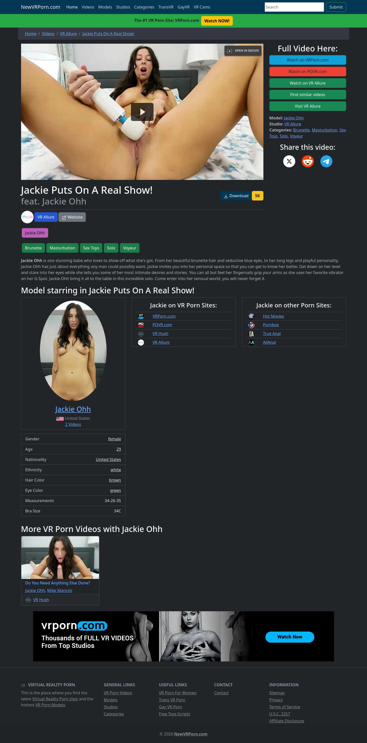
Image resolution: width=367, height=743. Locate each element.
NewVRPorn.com (40, 7)
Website (72, 217)
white (116, 469)
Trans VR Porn (172, 700)
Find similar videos (307, 94)
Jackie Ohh (294, 118)
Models (105, 7)
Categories (144, 7)
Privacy (276, 700)
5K (257, 195)
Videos (88, 7)
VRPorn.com (164, 316)
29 (118, 449)
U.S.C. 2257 (279, 714)
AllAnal (269, 342)
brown (115, 480)
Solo (284, 136)
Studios (123, 7)
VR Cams (202, 7)
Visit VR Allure (308, 106)
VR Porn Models (50, 705)
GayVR (184, 7)
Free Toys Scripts (174, 714)
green (115, 490)
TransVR (165, 7)
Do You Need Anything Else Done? (57, 583)
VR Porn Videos (118, 693)
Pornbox (271, 324)
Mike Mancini (59, 590)
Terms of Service (284, 707)
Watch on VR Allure (307, 83)
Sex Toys (91, 248)
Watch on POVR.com (307, 71)
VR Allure (46, 217)
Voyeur (296, 136)
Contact (221, 693)
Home (72, 7)
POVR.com (162, 324)
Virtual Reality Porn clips (55, 699)
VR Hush (160, 333)
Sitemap (277, 693)
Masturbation (324, 130)
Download (236, 195)
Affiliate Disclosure (286, 721)
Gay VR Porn (170, 707)
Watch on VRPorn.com (308, 60)
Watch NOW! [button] (217, 21)
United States (108, 459)
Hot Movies (273, 316)
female (114, 439)
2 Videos (73, 424)
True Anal (272, 333)
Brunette (301, 130)
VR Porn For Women (178, 693)
